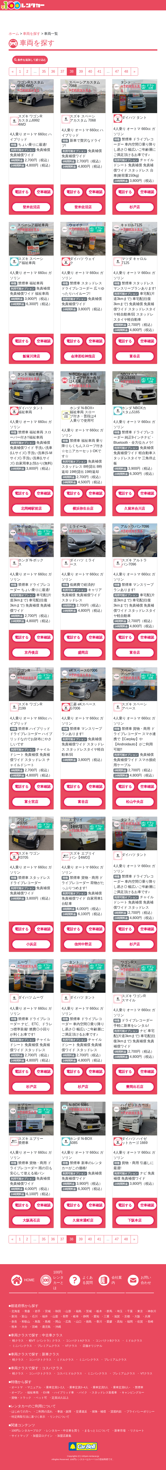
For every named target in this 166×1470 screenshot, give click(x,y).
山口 (78, 1321)
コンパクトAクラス (77, 1340)
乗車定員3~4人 (78, 1387)
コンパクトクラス (39, 1359)
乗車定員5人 (100, 1387)
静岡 (86, 1316)
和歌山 (26, 1321)
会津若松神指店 (83, 356)
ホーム (14, 33)
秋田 (58, 1311)
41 (99, 71)
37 (62, 71)
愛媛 (109, 1321)
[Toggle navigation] (160, 5)
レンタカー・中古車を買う (63, 1430)
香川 (99, 1321)
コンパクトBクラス (107, 1340)
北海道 (15, 1311)
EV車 (46, 1392)
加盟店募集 (64, 1435)
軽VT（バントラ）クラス (44, 1340)
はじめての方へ (21, 1411)
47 (117, 71)
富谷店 (134, 356)
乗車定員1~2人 (55, 1387)
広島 (68, 1321)
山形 (68, 1311)
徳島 (89, 1321)
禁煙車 (139, 1387)
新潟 (14, 1316)
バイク (83, 1392)
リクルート (137, 1430)
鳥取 (37, 1321)
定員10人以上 (60, 1397)
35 (44, 71)
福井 (45, 1316)
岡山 (58, 1321)
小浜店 (31, 944)
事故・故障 (64, 1411)
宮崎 (35, 1326)
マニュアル (34, 1387)
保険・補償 (99, 1411)
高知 (120, 1321)
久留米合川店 (134, 508)
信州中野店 (83, 944)
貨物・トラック (21, 1397)
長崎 (150, 1321)
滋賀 (117, 1316)
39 (81, 71)
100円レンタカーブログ (26, 1430)
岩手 (37, 1311)
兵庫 (147, 1316)
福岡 (130, 1321)
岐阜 (76, 1316)
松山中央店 (134, 802)
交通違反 (81, 1411)
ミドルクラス (133, 1340)
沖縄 (58, 1326)
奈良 (14, 1321)
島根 (48, 1321)
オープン (17, 1392)
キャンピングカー (133, 1392)
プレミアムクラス (48, 1345)
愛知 (96, 1316)
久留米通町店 (83, 1220)
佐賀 (140, 1321)
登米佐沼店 (31, 207)
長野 (65, 1316)
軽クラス (17, 1340)
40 (90, 71)
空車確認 (44, 192)
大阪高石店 (31, 1220)
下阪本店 (135, 1220)
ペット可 (41, 1397)
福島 (78, 1311)
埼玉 (120, 1311)
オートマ (17, 1387)
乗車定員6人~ (121, 1387)
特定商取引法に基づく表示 (28, 1416)
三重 (106, 1316)
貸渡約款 (116, 1411)
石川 (35, 1316)
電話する (22, 192)
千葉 (130, 1311)
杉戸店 (134, 207)
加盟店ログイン (43, 1435)
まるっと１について (97, 1430)
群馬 (109, 1311)
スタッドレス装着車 (104, 1392)
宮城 (48, 1311)
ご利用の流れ (44, 1411)
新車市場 (120, 1430)
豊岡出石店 (134, 1087)
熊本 (14, 1326)
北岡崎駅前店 (31, 508)
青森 (27, 1311)
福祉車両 (32, 1392)
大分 (24, 1326)
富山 (24, 1316)
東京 (140, 1311)
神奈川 (152, 1311)
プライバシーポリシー (140, 1411)
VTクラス (70, 1345)
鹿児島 (46, 1326)
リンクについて (59, 1416)
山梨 (55, 1316)
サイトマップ (19, 1435)
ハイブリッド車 (64, 1392)
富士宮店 (31, 802)
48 (126, 71)
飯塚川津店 (31, 356)
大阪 (137, 1316)
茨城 (89, 1311)
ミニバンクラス (21, 1345)
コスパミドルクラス (69, 1373)
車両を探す (31, 33)
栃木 (99, 1311)
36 (53, 71)
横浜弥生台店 (83, 508)
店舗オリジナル (92, 1345)
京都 (127, 1316)
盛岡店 (83, 652)
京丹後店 (31, 652)
